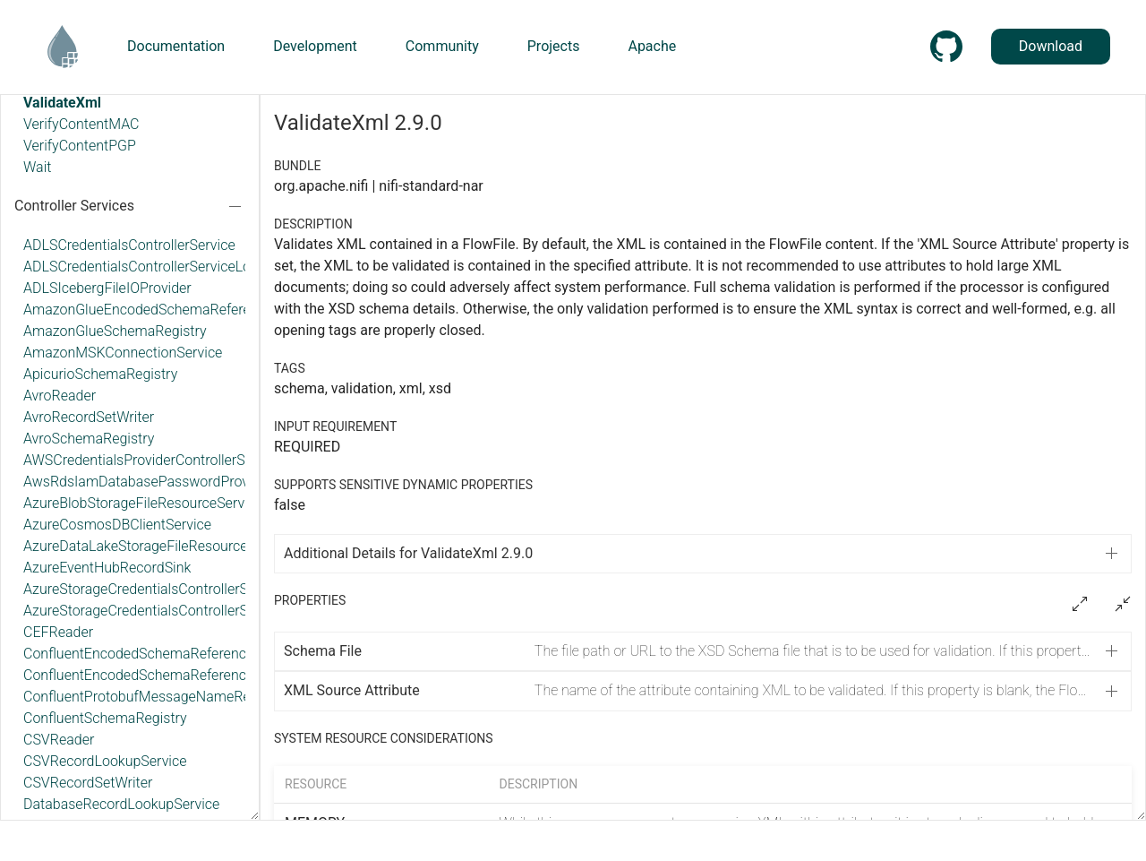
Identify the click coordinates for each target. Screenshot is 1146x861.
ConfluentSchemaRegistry (105, 718)
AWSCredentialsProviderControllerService (152, 460)
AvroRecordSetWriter (88, 417)
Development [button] (315, 46)
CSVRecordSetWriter (87, 782)
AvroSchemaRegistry (88, 438)
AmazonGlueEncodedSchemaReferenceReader (170, 309)
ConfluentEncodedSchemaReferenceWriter (157, 675)
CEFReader (58, 632)
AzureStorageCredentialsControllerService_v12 (168, 589)
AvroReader (59, 395)
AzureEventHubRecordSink (107, 567)
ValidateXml (62, 102)
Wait (37, 167)
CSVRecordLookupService (104, 761)
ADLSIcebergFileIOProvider (107, 288)
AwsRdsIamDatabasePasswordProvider (147, 481)
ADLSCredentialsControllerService (129, 245)
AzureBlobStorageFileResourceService (142, 503)
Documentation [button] (176, 46)
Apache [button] (652, 46)
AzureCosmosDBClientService (117, 524)
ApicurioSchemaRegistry (100, 374)
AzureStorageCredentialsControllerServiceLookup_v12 (192, 610)
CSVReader (58, 739)
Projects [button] (553, 46)
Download (1050, 46)
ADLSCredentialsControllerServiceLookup (152, 266)
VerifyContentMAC (81, 124)
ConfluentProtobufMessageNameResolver (155, 696)
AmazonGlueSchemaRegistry (115, 331)
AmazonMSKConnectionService (122, 352)
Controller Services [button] (74, 205)
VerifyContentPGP (79, 145)
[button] (703, 651)
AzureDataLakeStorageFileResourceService (158, 546)
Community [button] (442, 46)
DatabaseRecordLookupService (121, 804)
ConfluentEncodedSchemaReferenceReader (160, 653)
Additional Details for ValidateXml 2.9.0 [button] (408, 553)
